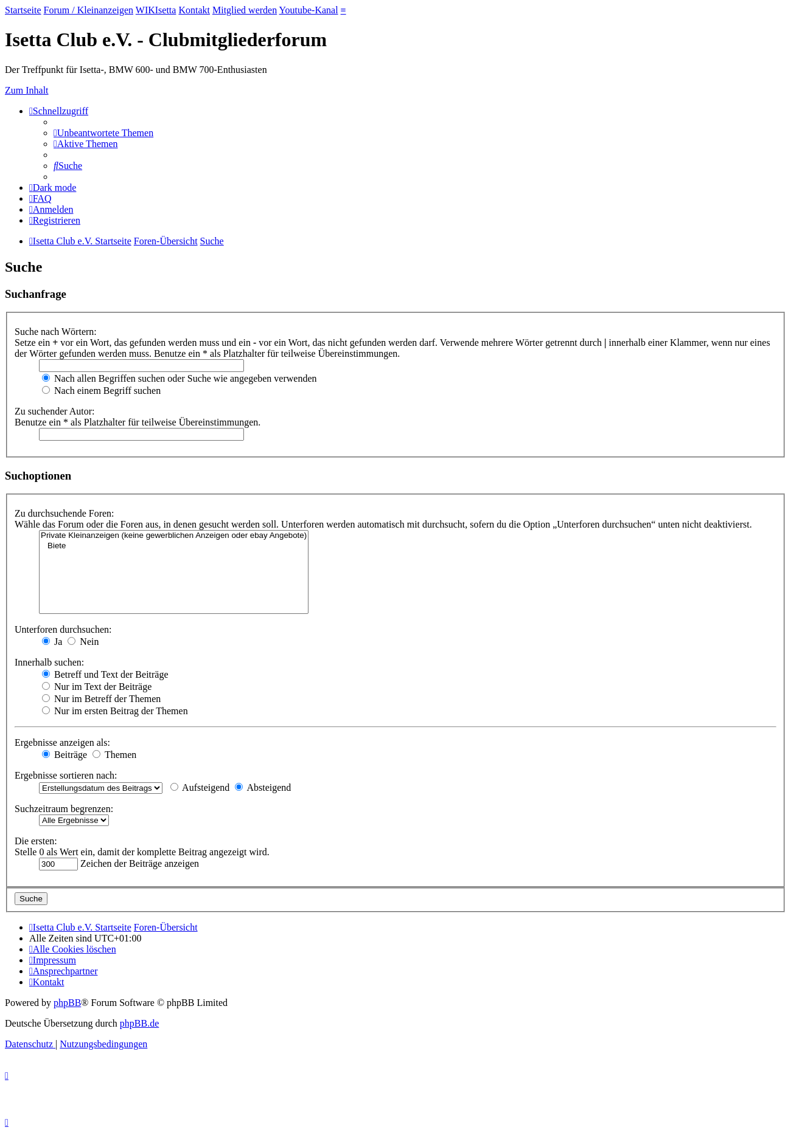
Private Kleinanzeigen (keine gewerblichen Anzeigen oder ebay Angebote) (174, 536)
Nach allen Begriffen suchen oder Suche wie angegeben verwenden (179, 378)
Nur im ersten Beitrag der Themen (115, 711)
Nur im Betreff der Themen (101, 699)
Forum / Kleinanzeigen (89, 10)
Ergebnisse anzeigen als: (62, 742)
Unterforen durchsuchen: (63, 629)
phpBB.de (139, 1023)
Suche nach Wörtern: (56, 331)
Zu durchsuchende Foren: (64, 513)
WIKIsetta (156, 10)
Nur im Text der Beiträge (97, 686)
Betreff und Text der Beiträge (105, 674)
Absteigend (263, 787)
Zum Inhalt (27, 90)
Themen (114, 754)
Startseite (23, 10)
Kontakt (194, 10)
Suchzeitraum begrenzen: (64, 809)
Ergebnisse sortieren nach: (66, 775)
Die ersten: (36, 841)
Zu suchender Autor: (55, 411)
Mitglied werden (244, 10)
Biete (174, 546)
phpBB (67, 1002)
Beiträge (64, 754)
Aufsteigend (199, 787)
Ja (52, 641)
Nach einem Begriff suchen (101, 390)
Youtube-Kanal (308, 10)
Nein (83, 641)
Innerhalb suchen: (49, 662)
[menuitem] (103, 133)
